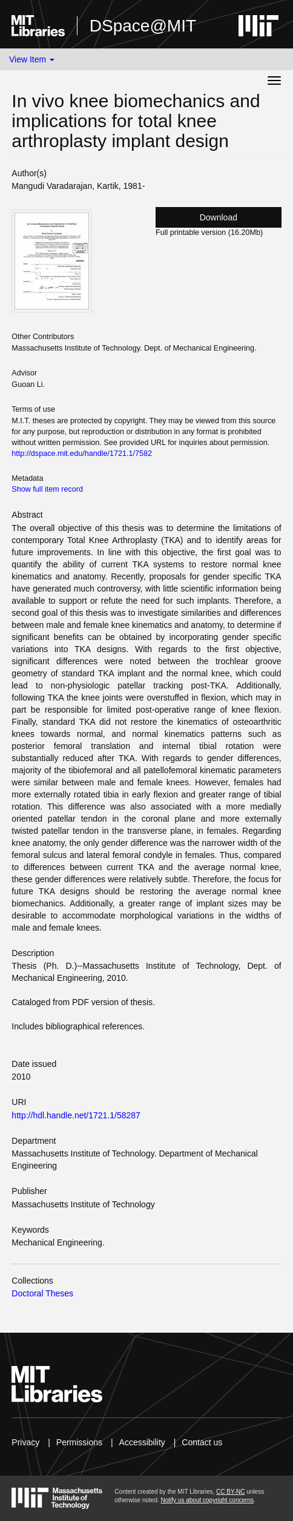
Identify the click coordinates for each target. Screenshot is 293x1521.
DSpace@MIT (143, 25)
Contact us (202, 1442)
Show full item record (47, 489)
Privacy (25, 1442)
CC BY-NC (230, 1491)
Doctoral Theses (42, 1293)
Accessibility (142, 1442)
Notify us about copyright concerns (207, 1500)
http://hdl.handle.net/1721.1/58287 (76, 1115)
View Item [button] (31, 59)
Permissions (79, 1442)
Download (218, 217)
